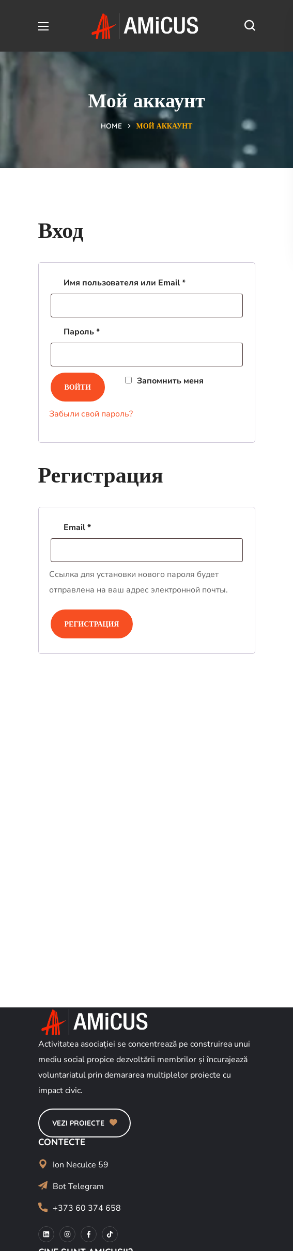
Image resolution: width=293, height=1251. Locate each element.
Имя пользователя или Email (151, 281)
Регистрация (92, 624)
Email (104, 526)
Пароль (108, 331)
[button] (249, 26)
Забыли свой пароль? (91, 414)
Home (111, 126)
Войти (78, 387)
